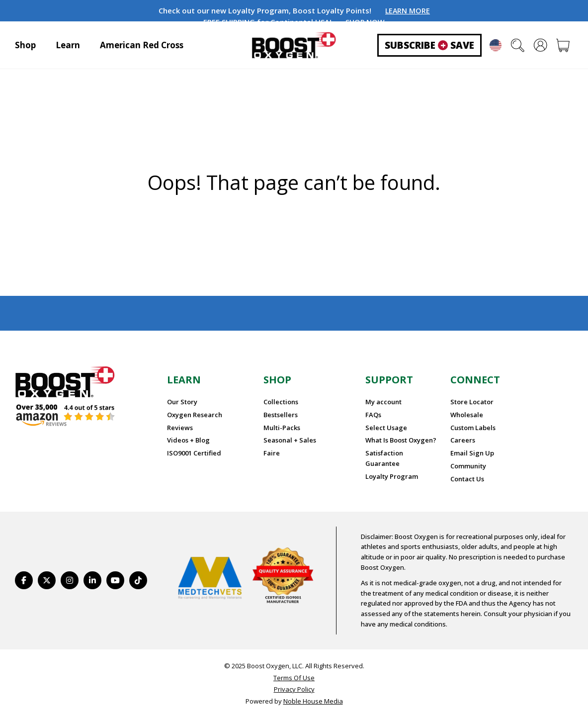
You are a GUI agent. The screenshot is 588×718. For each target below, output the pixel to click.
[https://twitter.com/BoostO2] (47, 580)
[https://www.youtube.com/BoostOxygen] (115, 580)
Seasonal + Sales (289, 440)
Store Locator (472, 401)
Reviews (180, 427)
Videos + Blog (188, 440)
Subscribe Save (429, 45)
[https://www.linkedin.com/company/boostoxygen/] (92, 580)
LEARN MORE (407, 10)
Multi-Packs (281, 427)
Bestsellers (280, 414)
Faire (271, 453)
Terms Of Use (294, 677)
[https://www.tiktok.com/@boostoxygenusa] (138, 580)
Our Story (182, 401)
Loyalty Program (391, 476)
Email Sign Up (472, 453)
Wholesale (466, 414)
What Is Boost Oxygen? (400, 440)
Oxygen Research (194, 414)
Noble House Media (313, 701)
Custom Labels (473, 427)
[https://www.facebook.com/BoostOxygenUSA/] (24, 580)
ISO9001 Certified (194, 453)
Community (468, 465)
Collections (280, 401)
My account (383, 401)
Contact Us (467, 478)
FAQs (373, 414)
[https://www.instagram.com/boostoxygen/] (70, 580)
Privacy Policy (294, 689)
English (496, 45)
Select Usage (386, 427)
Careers (462, 440)
